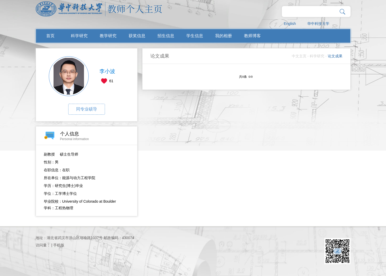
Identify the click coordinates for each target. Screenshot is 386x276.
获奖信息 (137, 36)
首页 (50, 36)
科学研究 (79, 36)
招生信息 (165, 36)
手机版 (58, 245)
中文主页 (299, 56)
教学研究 (108, 36)
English (290, 23)
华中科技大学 (318, 23)
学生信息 (194, 36)
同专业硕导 (86, 109)
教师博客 (252, 36)
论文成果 (335, 56)
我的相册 (223, 36)
